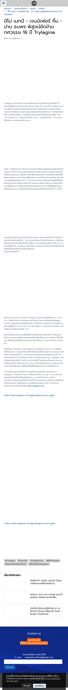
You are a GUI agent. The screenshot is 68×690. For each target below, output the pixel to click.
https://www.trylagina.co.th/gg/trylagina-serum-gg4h (29, 395)
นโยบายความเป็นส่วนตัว (52, 678)
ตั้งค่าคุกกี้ (26, 686)
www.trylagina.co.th (35, 385)
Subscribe (10, 667)
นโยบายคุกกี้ (14, 681)
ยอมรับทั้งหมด (39, 686)
